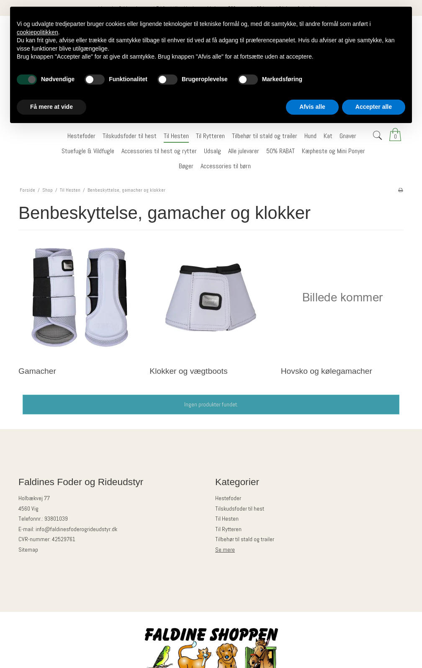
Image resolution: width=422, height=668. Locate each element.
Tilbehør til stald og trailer (244, 539)
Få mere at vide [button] (51, 106)
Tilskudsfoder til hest (239, 508)
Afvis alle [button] (312, 106)
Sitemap (28, 549)
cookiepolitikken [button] (37, 32)
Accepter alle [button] (373, 106)
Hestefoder (228, 498)
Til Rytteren (228, 529)
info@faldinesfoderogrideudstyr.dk (76, 529)
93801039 (56, 518)
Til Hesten (227, 518)
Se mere (225, 549)
